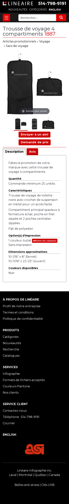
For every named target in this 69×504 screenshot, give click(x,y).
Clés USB (47, 485)
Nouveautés (12, 343)
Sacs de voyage (17, 46)
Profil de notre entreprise (21, 306)
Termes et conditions (18, 312)
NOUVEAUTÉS (17, 9)
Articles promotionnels (19, 41)
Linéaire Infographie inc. (34, 470)
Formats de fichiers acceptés (24, 380)
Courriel (9, 423)
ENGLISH (55, 9)
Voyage (44, 41)
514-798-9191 (52, 3)
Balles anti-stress (27, 485)
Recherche (11, 349)
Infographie (11, 374)
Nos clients (11, 392)
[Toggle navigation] (6, 17)
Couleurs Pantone (16, 386)
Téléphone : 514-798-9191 (21, 417)
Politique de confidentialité (23, 318)
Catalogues (11, 355)
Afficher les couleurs (44, 240)
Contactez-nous (14, 410)
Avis (32, 151)
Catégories (10, 337)
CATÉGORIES (38, 9)
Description (14, 151)
